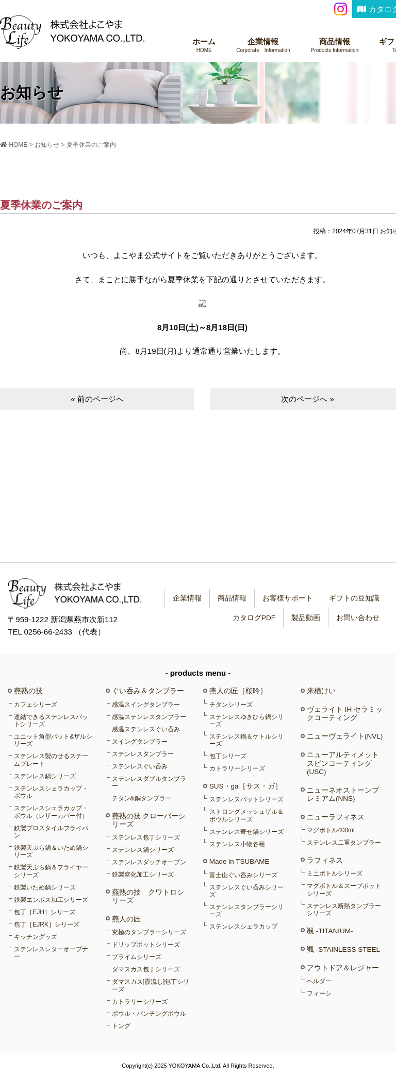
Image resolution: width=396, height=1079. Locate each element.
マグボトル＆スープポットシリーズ (344, 889)
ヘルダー (319, 981)
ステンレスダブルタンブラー (149, 782)
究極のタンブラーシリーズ (149, 932)
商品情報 (334, 45)
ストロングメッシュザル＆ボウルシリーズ (246, 815)
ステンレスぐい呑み (140, 766)
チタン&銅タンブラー (142, 798)
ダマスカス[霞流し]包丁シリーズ (151, 985)
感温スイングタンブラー (146, 704)
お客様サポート (286, 598)
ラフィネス (325, 860)
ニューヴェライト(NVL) (345, 736)
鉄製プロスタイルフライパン (51, 832)
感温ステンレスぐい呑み (146, 729)
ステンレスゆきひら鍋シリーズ (246, 720)
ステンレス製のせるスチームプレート (51, 759)
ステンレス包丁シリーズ (146, 837)
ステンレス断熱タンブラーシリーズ (344, 909)
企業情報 (263, 45)
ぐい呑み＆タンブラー (148, 691)
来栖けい (321, 691)
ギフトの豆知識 (353, 598)
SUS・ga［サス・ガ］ (245, 786)
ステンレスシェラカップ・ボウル (51, 792)
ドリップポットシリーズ (146, 944)
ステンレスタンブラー (143, 754)
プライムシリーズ (136, 957)
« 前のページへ (97, 399)
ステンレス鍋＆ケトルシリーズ (246, 740)
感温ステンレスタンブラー (149, 717)
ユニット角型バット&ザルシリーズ (53, 740)
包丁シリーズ (227, 756)
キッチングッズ (35, 936)
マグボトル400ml (331, 830)
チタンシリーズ (231, 704)
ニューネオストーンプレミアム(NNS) (343, 794)
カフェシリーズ (35, 704)
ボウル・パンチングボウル (149, 1013)
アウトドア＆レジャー (343, 968)
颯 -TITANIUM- (330, 931)
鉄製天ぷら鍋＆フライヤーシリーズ (51, 871)
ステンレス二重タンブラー (344, 842)
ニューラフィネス (336, 817)
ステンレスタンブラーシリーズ (246, 910)
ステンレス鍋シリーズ (45, 776)
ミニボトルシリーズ (334, 873)
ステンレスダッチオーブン (149, 862)
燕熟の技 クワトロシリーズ (148, 896)
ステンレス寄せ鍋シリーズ (246, 831)
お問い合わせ (357, 618)
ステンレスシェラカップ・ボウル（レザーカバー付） (51, 811)
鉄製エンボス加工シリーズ (51, 899)
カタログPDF (251, 618)
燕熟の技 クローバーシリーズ (149, 820)
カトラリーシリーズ (140, 1001)
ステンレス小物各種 (237, 844)
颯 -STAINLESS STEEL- (345, 949)
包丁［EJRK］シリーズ (46, 924)
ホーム (204, 45)
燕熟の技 (28, 691)
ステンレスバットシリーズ (246, 799)
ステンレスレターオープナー (51, 953)
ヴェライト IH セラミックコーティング (345, 714)
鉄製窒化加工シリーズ (143, 874)
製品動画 (304, 618)
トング (121, 1026)
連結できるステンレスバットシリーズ (51, 720)
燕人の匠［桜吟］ (238, 691)
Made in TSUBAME (239, 861)
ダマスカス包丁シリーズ (146, 969)
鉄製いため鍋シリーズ (45, 887)
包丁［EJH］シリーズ (44, 912)
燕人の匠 (126, 919)
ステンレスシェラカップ (243, 926)
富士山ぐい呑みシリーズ (243, 875)
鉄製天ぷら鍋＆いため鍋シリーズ (51, 851)
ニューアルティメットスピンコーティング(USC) (343, 763)
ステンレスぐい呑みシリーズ (246, 891)
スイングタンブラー (140, 741)
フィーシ (319, 993)
